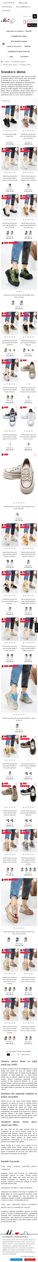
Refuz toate (29, 1259)
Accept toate (16, 1259)
